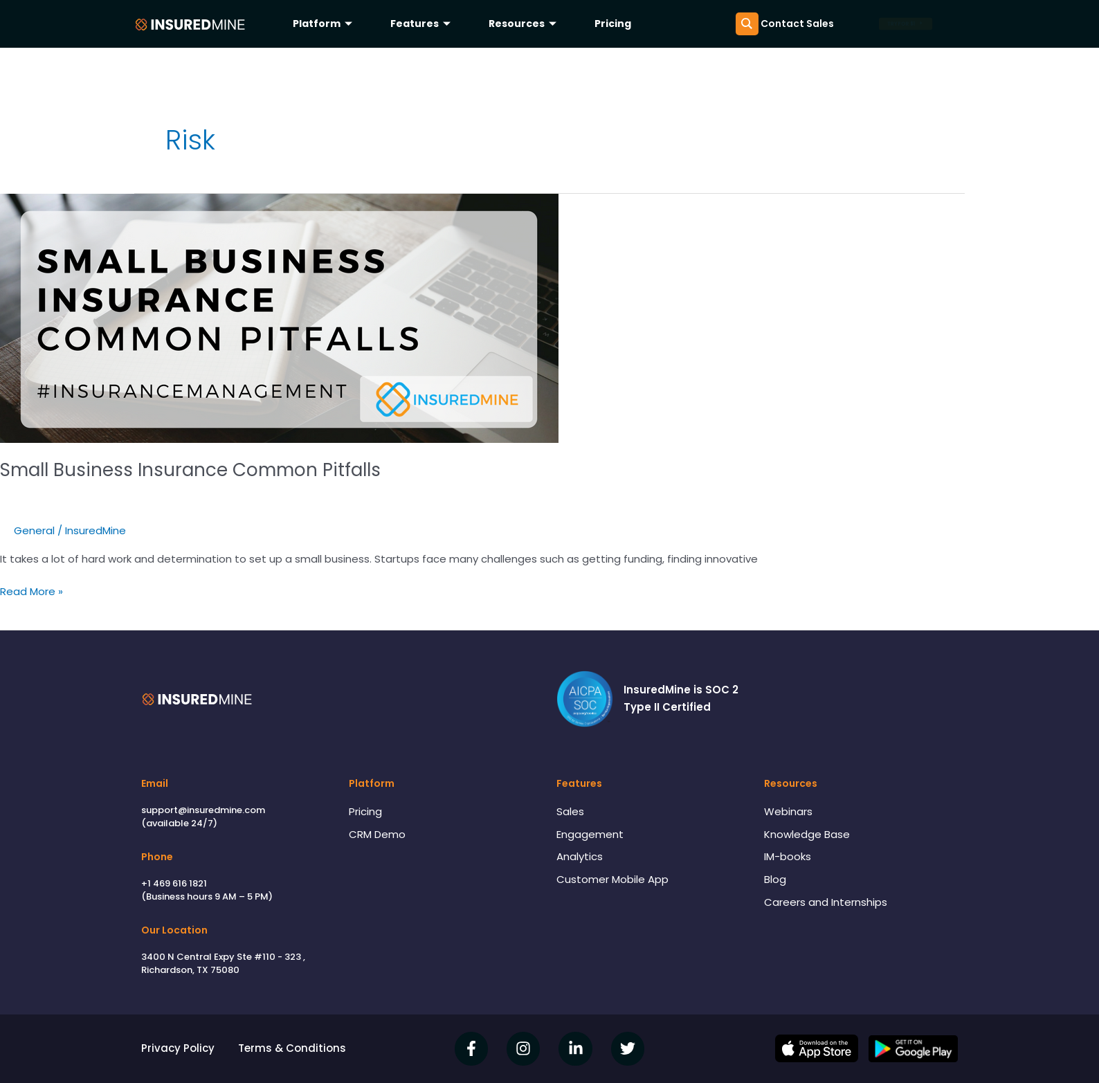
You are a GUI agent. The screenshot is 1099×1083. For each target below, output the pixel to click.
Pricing (612, 23)
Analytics (579, 856)
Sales (570, 811)
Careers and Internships (825, 902)
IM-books (787, 856)
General (34, 530)
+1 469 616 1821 (174, 883)
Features (422, 23)
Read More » (31, 591)
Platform (324, 23)
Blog (775, 879)
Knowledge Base (807, 834)
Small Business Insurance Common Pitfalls (190, 469)
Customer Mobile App (612, 879)
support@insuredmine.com (203, 810)
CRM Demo (377, 834)
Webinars (788, 811)
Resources (524, 23)
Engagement (590, 834)
